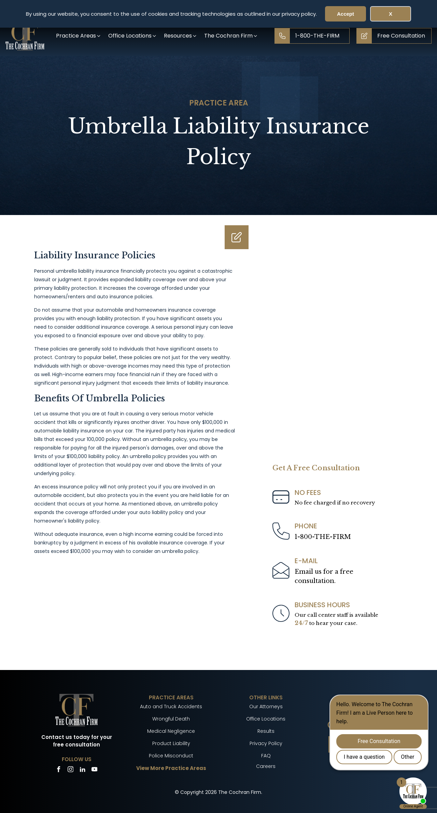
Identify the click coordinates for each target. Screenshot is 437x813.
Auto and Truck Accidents (171, 706)
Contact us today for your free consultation (76, 740)
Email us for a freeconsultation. (324, 576)
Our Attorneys (266, 706)
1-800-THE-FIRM (323, 537)
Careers (266, 766)
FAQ (266, 755)
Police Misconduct (171, 755)
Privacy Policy (266, 743)
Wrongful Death (171, 718)
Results (265, 731)
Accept (345, 14)
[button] (79, 36)
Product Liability (171, 743)
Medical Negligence (171, 731)
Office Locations (265, 718)
